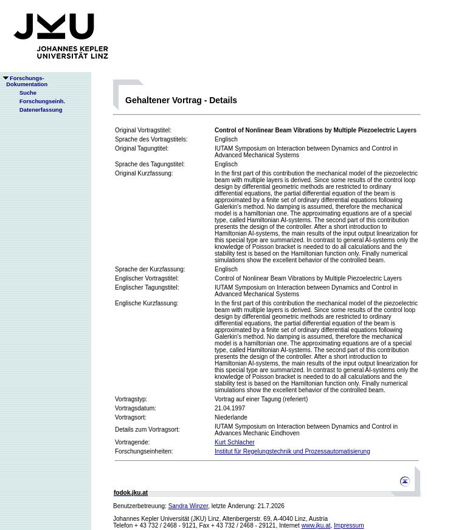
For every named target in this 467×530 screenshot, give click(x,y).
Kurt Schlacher (235, 442)
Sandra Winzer (188, 506)
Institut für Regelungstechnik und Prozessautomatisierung (292, 451)
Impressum (349, 525)
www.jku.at (316, 525)
